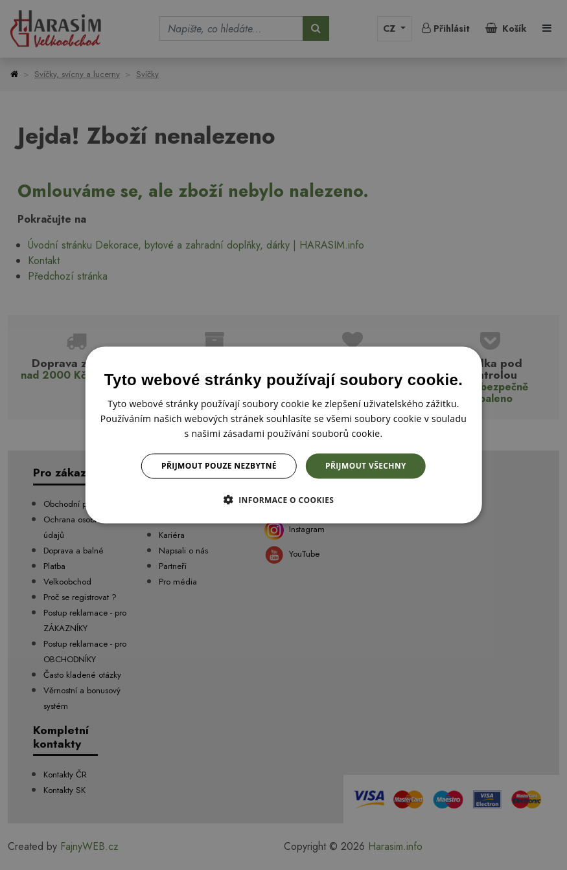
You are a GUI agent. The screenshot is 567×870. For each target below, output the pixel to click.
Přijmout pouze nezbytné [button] (219, 465)
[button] (283, 499)
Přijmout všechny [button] (365, 465)
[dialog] (283, 435)
